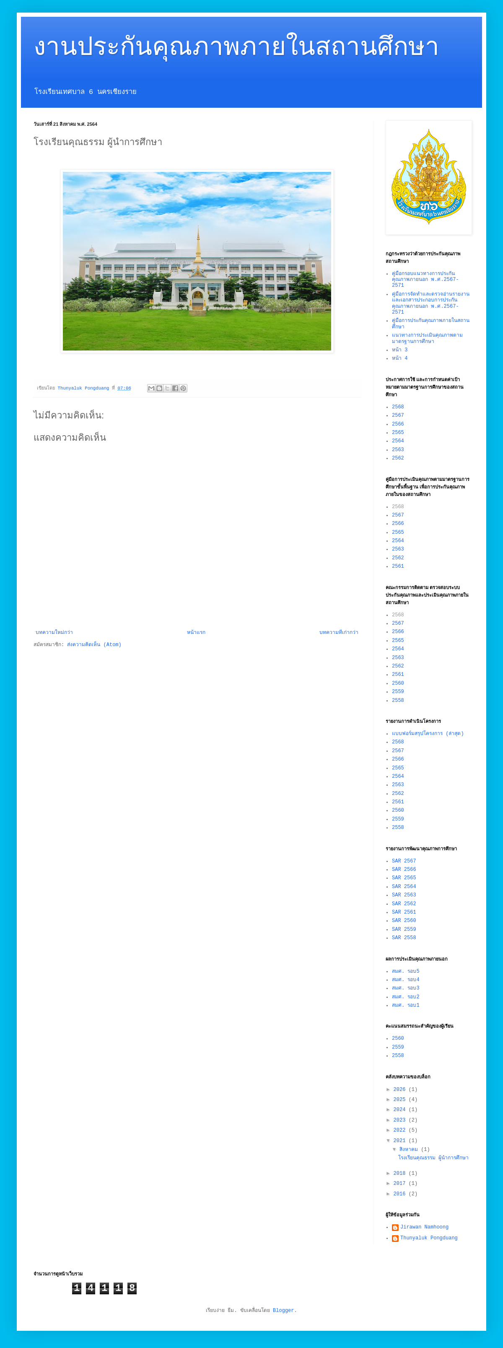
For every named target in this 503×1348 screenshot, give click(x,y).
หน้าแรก (196, 633)
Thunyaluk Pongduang (429, 1238)
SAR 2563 (404, 895)
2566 (398, 424)
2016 (401, 1194)
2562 (398, 458)
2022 (401, 1130)
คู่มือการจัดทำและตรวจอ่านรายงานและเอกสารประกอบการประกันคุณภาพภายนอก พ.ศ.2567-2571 (430, 303)
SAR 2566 (404, 870)
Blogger (283, 1311)
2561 (398, 566)
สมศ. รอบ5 (406, 971)
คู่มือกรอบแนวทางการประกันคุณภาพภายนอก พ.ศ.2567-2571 (425, 280)
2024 (401, 1110)
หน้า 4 (399, 358)
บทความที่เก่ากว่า (338, 633)
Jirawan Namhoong (424, 1227)
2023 (401, 1120)
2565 (398, 433)
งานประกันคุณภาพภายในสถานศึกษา (236, 50)
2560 (398, 683)
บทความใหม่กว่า (54, 633)
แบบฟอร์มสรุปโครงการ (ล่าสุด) (428, 734)
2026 (401, 1090)
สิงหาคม (410, 1150)
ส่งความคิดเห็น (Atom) (94, 645)
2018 (401, 1174)
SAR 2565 (404, 878)
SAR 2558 (404, 938)
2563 (398, 450)
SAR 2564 (404, 887)
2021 (401, 1141)
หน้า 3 (399, 350)
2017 (401, 1184)
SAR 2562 (404, 904)
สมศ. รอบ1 (406, 1005)
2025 (401, 1100)
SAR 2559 (404, 929)
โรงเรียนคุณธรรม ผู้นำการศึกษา (433, 1158)
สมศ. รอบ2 (406, 997)
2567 (398, 415)
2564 (398, 441)
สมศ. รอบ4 (406, 980)
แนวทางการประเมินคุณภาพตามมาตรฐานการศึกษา (427, 338)
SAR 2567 (404, 861)
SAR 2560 (404, 921)
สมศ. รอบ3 (406, 988)
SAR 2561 (404, 912)
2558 (398, 701)
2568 (398, 407)
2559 (398, 692)
